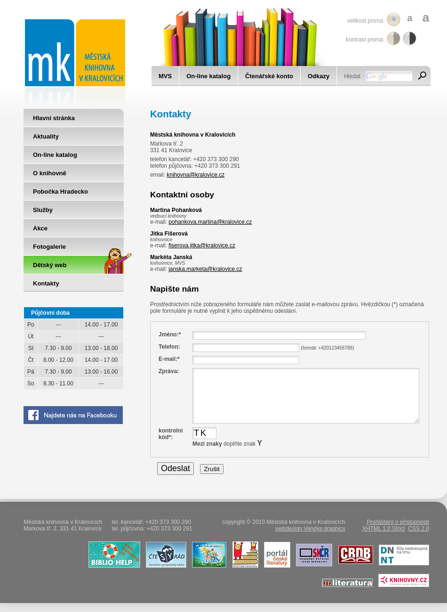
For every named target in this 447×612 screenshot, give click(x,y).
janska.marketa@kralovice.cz (205, 269)
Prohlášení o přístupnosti (398, 522)
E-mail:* (169, 359)
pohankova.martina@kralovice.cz (210, 222)
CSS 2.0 (418, 528)
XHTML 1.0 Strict (383, 528)
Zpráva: (169, 371)
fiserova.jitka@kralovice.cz (201, 245)
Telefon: (169, 346)
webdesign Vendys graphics (310, 528)
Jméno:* (170, 334)
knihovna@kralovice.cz (195, 174)
